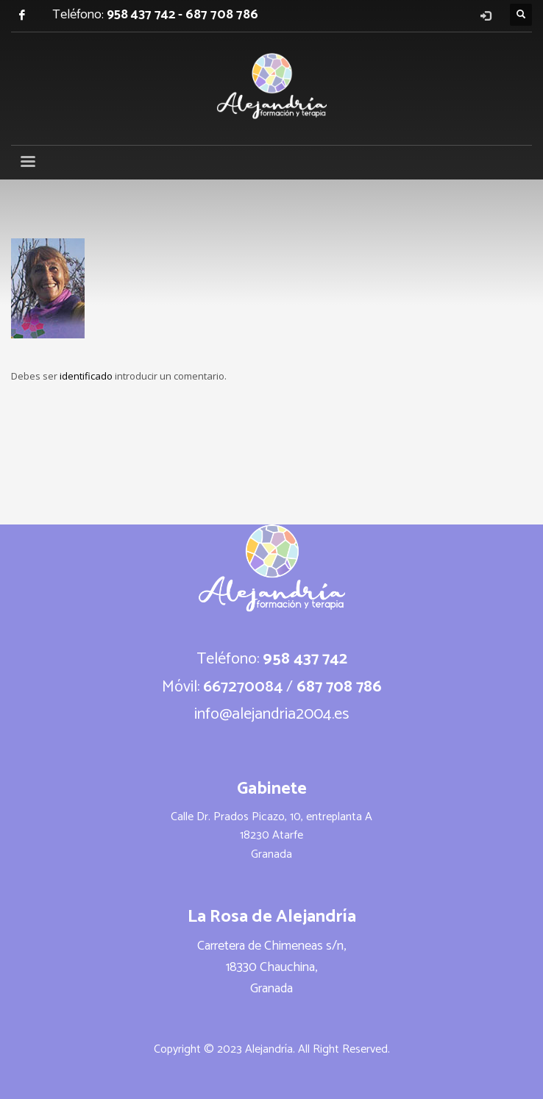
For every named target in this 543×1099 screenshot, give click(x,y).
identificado (87, 376)
